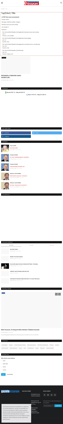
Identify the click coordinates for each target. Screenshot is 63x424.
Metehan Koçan (13, 258)
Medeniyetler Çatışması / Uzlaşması (18, 175)
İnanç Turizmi (5, 348)
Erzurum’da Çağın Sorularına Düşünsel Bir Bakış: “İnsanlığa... (24, 264)
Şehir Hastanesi (13, 348)
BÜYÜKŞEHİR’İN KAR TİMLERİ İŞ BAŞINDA (35, 395)
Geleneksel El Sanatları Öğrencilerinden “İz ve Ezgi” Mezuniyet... (25, 278)
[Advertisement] (31, 112)
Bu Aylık (31, 245)
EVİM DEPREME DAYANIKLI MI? (17, 166)
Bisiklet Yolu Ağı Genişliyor (16, 256)
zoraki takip (4, 345)
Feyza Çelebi (13, 145)
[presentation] (56, 294)
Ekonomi (42, 348)
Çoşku (37, 348)
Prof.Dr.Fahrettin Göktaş (20, 345)
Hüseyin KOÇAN (14, 155)
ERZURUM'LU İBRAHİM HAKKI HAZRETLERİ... (11, 76)
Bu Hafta (11, 245)
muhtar (10, 345)
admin (11, 273)
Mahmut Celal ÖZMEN (15, 173)
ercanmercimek (4, 332)
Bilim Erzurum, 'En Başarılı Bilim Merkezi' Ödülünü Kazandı (20, 330)
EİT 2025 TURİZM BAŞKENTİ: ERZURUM (19, 157)
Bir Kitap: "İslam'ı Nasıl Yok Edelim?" (18, 185)
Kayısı (20, 348)
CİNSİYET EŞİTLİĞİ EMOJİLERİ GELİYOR (19, 271)
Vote (3, 374)
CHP (25, 348)
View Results (10, 374)
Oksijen (51, 345)
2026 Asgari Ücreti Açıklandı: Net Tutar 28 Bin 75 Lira (36, 402)
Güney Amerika (49, 348)
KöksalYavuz (31, 348)
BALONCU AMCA (14, 148)
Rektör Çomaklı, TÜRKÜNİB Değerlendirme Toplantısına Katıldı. (35, 410)
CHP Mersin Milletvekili (43, 345)
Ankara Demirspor (31, 345)
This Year (52, 245)
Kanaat (57, 345)
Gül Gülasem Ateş (4, 80)
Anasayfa (3, 8)
